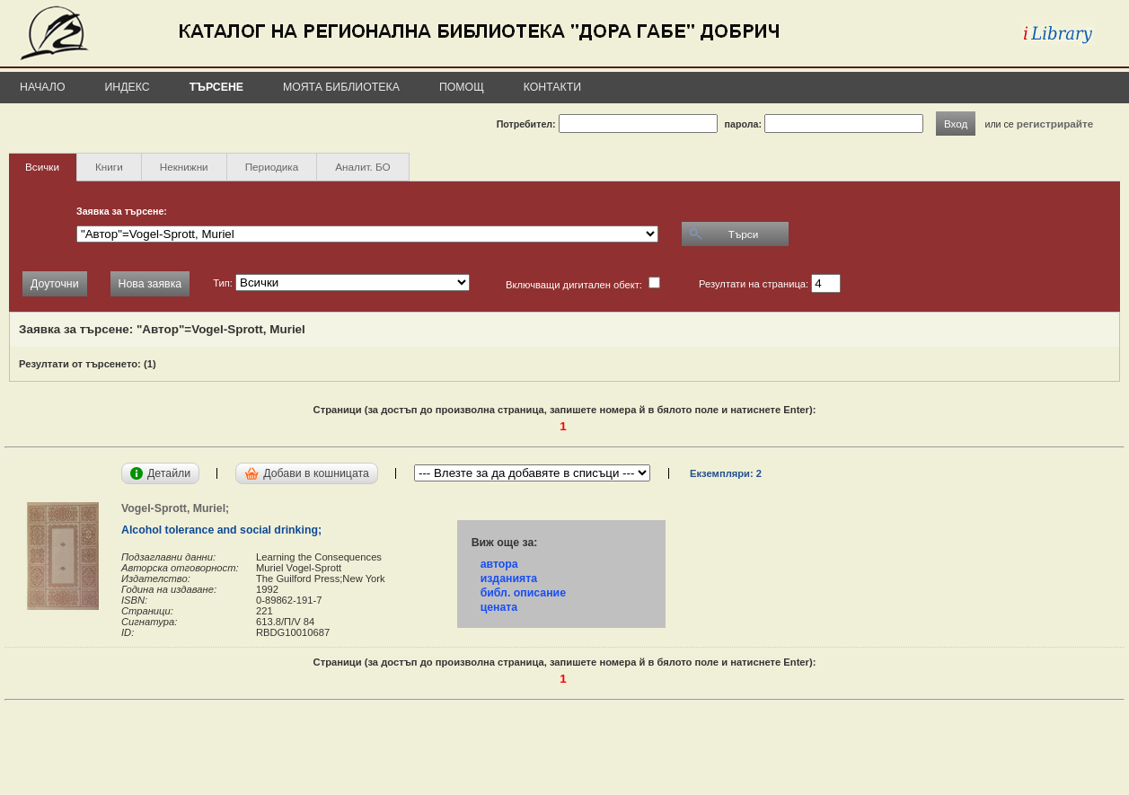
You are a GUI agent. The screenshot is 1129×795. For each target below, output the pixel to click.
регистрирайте (1055, 123)
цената (499, 607)
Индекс (127, 87)
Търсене (216, 87)
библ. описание (523, 593)
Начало (43, 87)
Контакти (552, 87)
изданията (509, 578)
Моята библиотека (341, 87)
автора (499, 564)
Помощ (461, 87)
